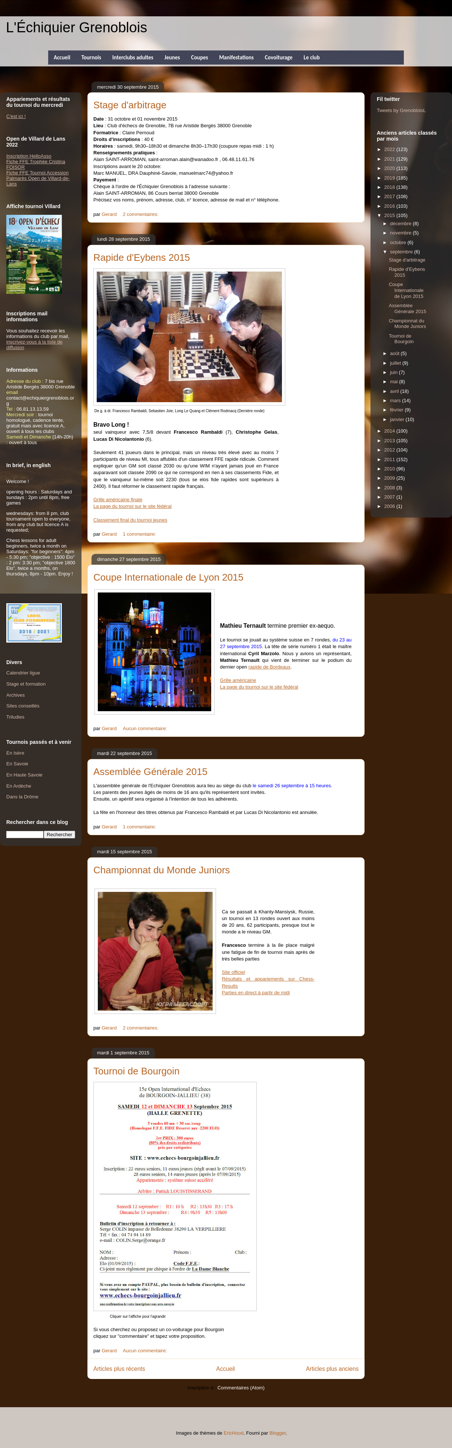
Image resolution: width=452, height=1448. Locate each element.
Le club (312, 57)
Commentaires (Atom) (241, 1387)
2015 (390, 215)
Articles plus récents (119, 1369)
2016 (390, 206)
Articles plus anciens (332, 1369)
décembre (401, 223)
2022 (390, 149)
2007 (390, 497)
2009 (390, 478)
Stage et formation (26, 684)
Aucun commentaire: (146, 728)
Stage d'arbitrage (129, 105)
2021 (390, 159)
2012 (390, 450)
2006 (390, 506)
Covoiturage (279, 57)
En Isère (15, 753)
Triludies (15, 717)
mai (394, 381)
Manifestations (236, 57)
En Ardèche (18, 786)
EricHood (233, 1433)
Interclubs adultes (132, 57)
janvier (398, 419)
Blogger (277, 1433)
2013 (390, 440)
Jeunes (172, 57)
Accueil (62, 57)
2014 (390, 431)
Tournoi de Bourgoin (136, 1071)
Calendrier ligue (23, 673)
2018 (390, 187)
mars (396, 400)
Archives (15, 695)
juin (394, 372)
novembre (401, 233)
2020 (390, 168)
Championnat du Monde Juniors (161, 870)
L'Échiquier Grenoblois (76, 27)
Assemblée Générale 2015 (150, 771)
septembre (402, 252)
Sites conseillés (23, 706)
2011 (390, 459)
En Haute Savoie (24, 775)
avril (395, 391)
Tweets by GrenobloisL (401, 110)
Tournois (91, 57)
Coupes (199, 57)
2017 (390, 196)
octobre (399, 242)
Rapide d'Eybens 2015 (141, 257)
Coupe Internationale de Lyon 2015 (168, 577)
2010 (390, 469)
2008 (390, 487)
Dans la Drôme (22, 796)
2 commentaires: (141, 214)
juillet (396, 363)
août (395, 353)
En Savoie (17, 763)
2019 (390, 178)
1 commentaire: (140, 534)
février (397, 410)
